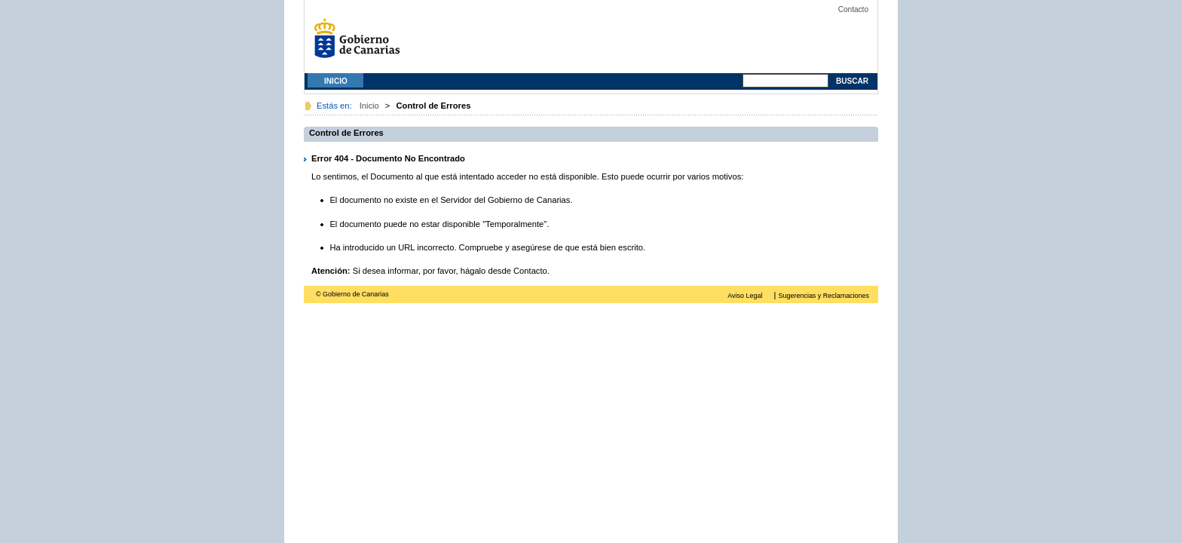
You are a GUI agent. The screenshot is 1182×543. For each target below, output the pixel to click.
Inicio (336, 81)
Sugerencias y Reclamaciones (824, 295)
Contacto (853, 9)
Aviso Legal (744, 295)
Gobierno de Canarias (361, 43)
